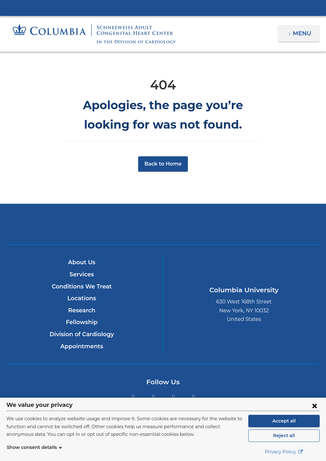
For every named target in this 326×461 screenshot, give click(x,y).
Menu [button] (302, 33)
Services (82, 274)
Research (82, 310)
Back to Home (163, 164)
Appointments (81, 346)
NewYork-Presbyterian (163, 228)
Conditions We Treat (82, 286)
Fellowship (81, 322)
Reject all (284, 435)
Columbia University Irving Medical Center (163, 8)
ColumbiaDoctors (266, 224)
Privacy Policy (284, 451)
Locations (81, 298)
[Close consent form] (314, 406)
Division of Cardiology (81, 334)
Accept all (284, 420)
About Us (82, 262)
